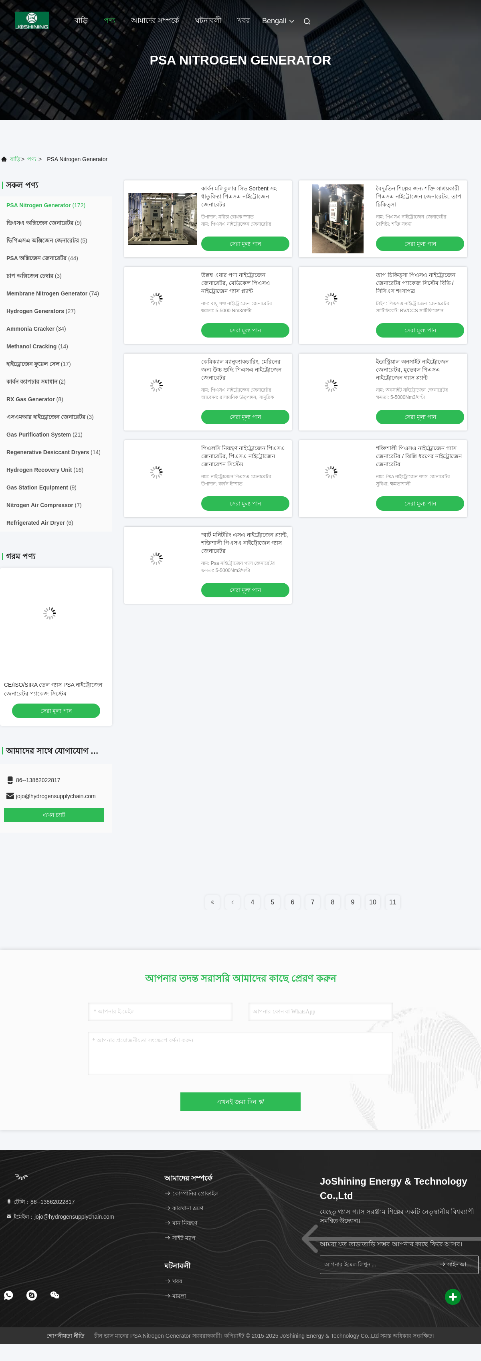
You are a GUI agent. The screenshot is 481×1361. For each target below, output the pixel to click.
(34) (36, 329)
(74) (52, 293)
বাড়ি (81, 20)
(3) (34, 276)
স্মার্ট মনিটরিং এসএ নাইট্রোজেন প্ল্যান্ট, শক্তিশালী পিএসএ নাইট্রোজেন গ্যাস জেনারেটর (244, 543)
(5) (46, 240)
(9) (44, 223)
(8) (34, 399)
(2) (36, 381)
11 (392, 902)
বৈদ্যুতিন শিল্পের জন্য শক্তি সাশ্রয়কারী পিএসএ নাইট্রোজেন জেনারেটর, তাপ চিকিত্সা (418, 196)
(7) (44, 505)
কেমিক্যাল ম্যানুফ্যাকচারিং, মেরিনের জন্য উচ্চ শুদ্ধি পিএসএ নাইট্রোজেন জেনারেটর (241, 369)
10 (372, 902)
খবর (243, 20)
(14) (37, 346)
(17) (38, 364)
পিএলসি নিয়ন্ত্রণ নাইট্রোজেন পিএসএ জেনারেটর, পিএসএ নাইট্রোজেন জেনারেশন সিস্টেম (243, 456)
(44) (42, 258)
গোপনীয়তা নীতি (65, 1336)
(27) (41, 311)
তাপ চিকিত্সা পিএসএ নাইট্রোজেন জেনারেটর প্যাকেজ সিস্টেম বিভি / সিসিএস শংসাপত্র (415, 283)
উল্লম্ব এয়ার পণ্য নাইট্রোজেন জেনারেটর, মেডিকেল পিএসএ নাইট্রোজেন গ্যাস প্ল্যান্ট (235, 283)
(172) (45, 205)
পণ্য (109, 20)
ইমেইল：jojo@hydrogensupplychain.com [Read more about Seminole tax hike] (60, 1216)
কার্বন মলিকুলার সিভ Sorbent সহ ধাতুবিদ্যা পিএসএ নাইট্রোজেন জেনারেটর (239, 196)
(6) (39, 523)
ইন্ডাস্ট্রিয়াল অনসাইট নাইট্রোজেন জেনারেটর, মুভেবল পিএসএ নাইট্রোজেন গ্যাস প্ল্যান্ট (412, 369)
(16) (44, 470)
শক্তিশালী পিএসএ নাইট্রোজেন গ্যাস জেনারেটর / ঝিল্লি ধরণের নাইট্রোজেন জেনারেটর (418, 456)
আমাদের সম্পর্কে (155, 20)
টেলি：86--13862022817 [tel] (40, 1202)
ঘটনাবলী (208, 20)
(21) (44, 434)
